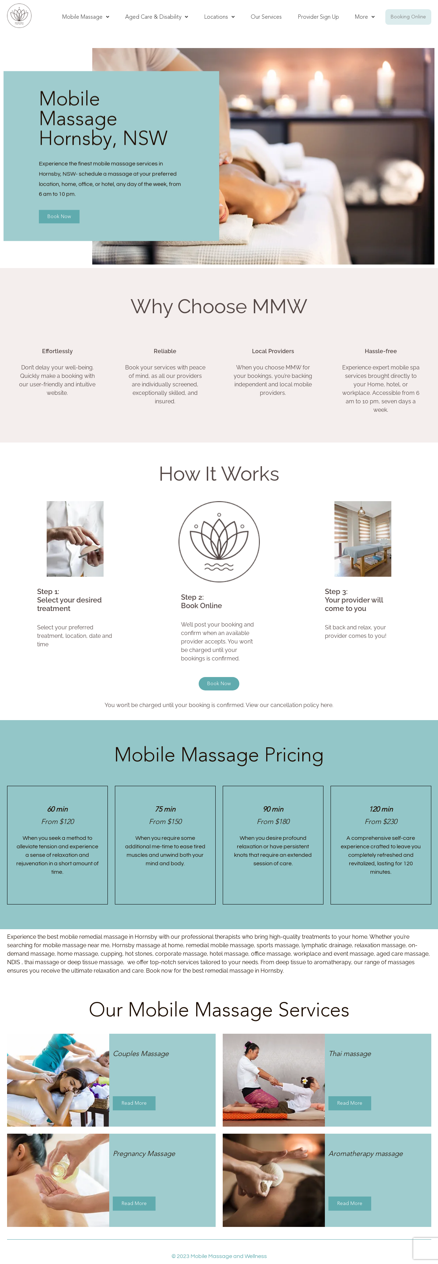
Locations (219, 16)
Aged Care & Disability (156, 16)
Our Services (266, 16)
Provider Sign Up (318, 16)
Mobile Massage (85, 16)
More (365, 16)
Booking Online (408, 17)
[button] (86, 17)
